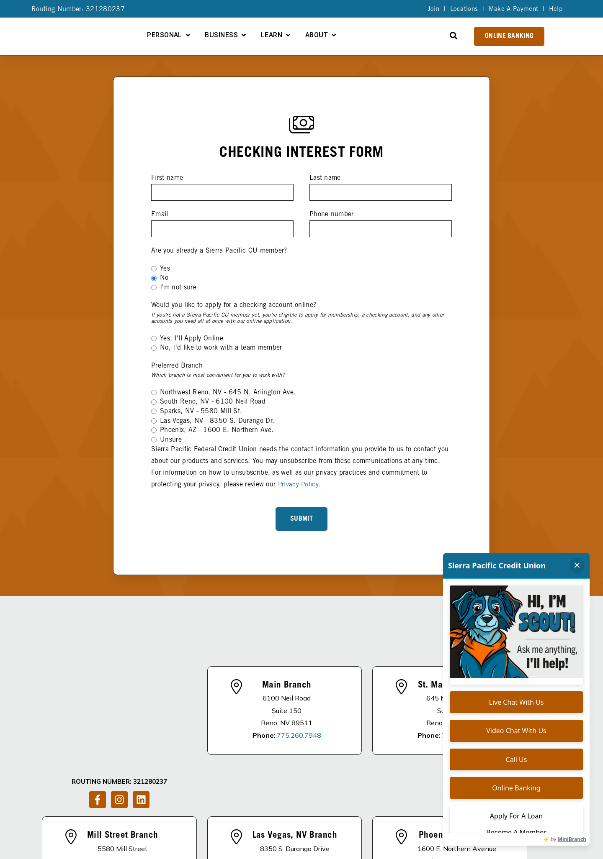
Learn (359, 35)
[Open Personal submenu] (276, 35)
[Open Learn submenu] (376, 35)
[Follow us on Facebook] (97, 684)
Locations (461, 9)
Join (430, 9)
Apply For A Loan (278, 821)
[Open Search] (453, 35)
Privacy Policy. (300, 484)
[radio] (301, 269)
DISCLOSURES (171, 821)
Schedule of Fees (423, 821)
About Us (220, 821)
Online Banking (509, 36)
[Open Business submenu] (332, 35)
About (404, 35)
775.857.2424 (135, 778)
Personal (252, 35)
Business (309, 35)
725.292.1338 (307, 778)
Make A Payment (512, 9)
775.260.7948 (299, 681)
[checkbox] (301, 279)
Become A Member (352, 821)
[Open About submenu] (422, 35)
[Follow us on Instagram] (119, 684)
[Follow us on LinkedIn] (141, 684)
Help (555, 9)
